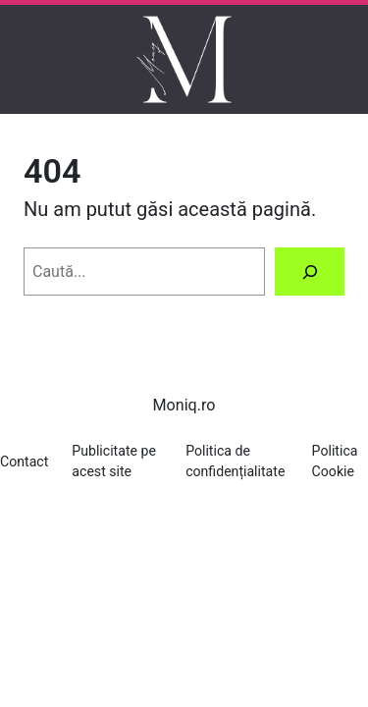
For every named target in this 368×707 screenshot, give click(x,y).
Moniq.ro (184, 405)
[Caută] (309, 271)
